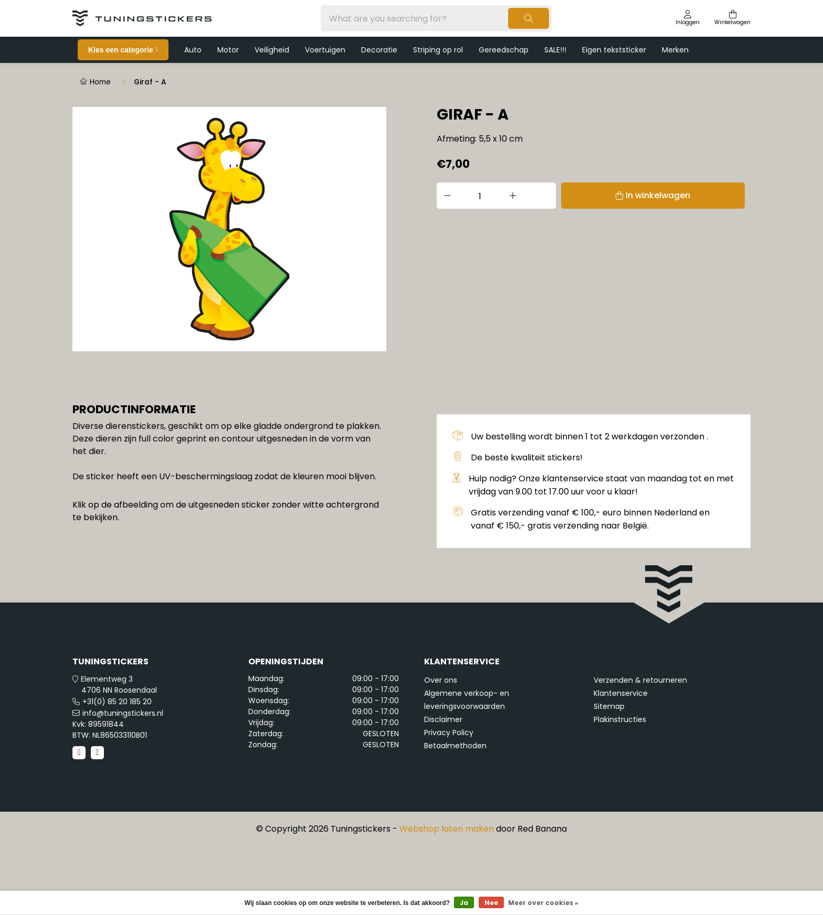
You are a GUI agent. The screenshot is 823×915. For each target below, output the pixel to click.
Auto (193, 50)
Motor (228, 50)
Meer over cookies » (543, 902)
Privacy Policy (448, 801)
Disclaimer (443, 788)
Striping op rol (438, 50)
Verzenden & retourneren (640, 749)
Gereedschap (504, 50)
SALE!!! (555, 50)
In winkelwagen (607, 195)
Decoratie (379, 50)
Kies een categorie (120, 50)
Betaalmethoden (455, 815)
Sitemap (609, 775)
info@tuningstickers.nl (122, 782)
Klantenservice (621, 762)
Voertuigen (325, 50)
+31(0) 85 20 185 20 (117, 771)
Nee (491, 902)
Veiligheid (272, 50)
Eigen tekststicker (614, 50)
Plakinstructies (620, 788)
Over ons (440, 749)
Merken (675, 50)
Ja (464, 902)
